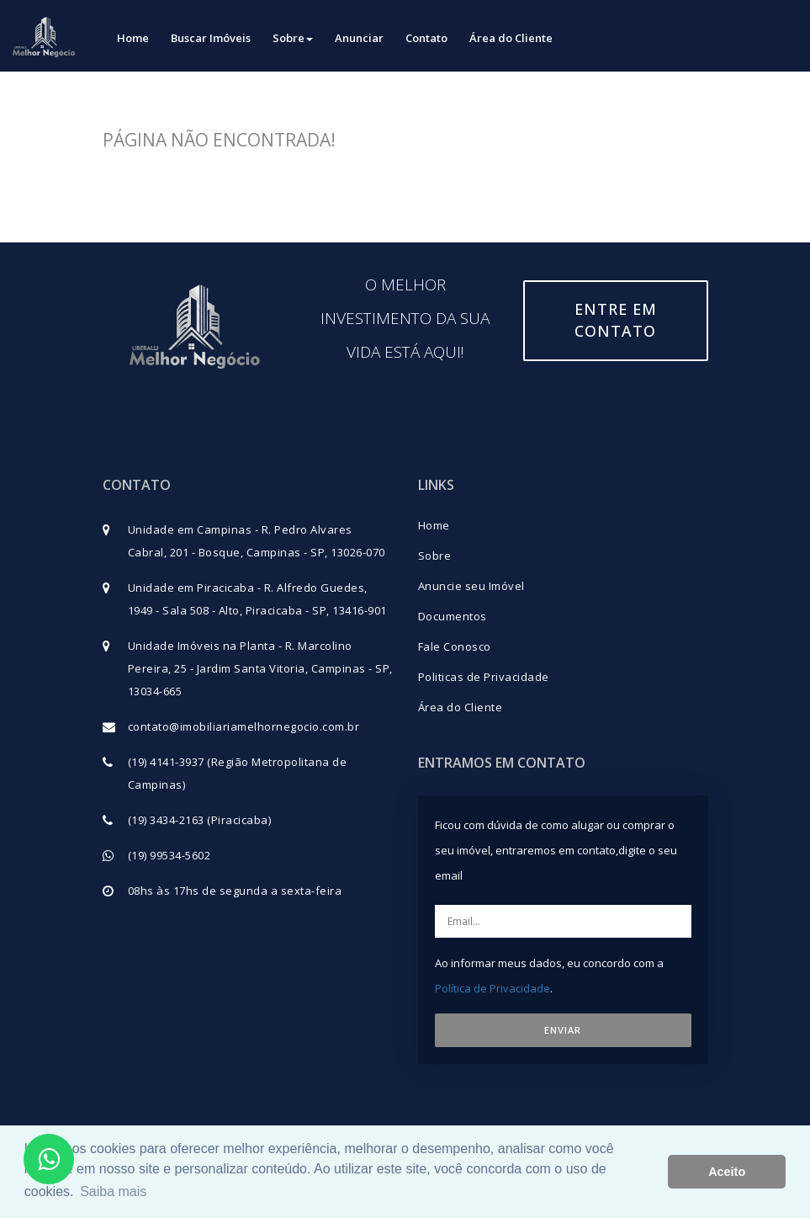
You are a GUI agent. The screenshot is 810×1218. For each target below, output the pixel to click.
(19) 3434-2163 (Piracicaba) (200, 819)
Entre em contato (615, 320)
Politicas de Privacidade (483, 676)
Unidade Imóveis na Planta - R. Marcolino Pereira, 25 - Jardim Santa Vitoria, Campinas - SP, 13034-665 (260, 668)
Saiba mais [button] (113, 1191)
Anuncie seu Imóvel (471, 585)
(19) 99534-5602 (169, 855)
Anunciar (359, 37)
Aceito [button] (726, 1171)
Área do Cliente (511, 37)
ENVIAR (562, 1030)
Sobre (293, 37)
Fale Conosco (454, 646)
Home (133, 37)
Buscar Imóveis (211, 37)
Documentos (452, 616)
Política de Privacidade (492, 988)
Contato (426, 37)
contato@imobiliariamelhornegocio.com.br (244, 726)
